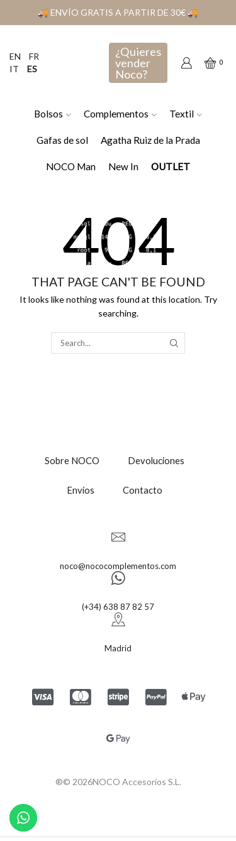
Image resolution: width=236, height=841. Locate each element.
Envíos (80, 490)
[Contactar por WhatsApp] (23, 818)
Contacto (142, 490)
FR (34, 56)
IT (14, 68)
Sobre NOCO (72, 460)
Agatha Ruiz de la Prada (150, 140)
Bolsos (52, 113)
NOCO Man (71, 166)
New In (123, 166)
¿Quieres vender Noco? (138, 63)
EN (15, 56)
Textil (185, 113)
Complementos (120, 113)
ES (32, 68)
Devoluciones (156, 460)
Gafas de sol (62, 140)
